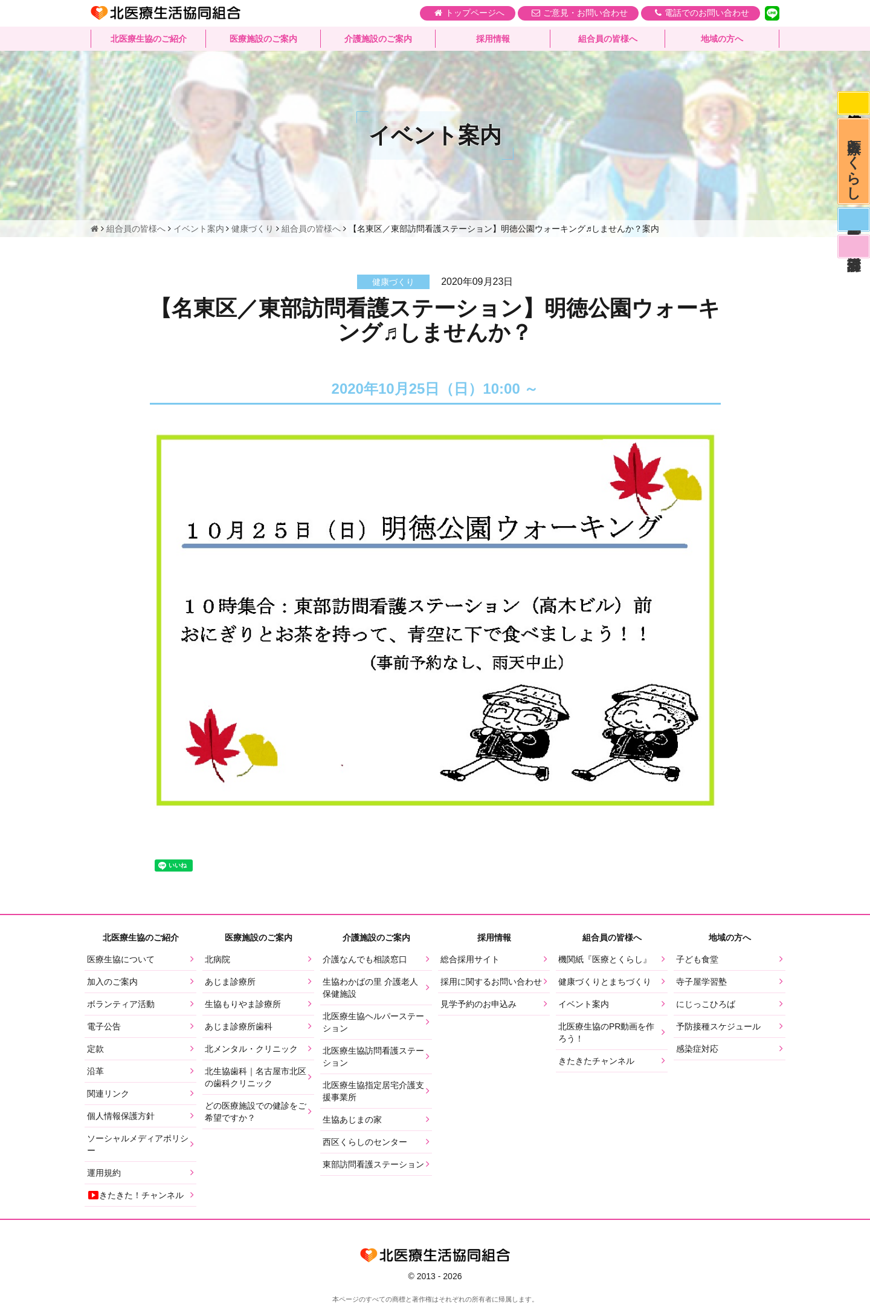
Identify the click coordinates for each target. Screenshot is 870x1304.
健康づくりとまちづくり (604, 981)
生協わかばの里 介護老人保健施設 (370, 988)
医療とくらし (853, 165)
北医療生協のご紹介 (149, 39)
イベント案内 (583, 1004)
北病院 (217, 959)
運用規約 (104, 1173)
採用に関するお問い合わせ (491, 981)
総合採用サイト (470, 959)
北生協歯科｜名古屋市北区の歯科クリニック (255, 1077)
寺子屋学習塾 (701, 981)
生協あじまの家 (352, 1119)
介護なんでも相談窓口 (365, 959)
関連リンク (108, 1093)
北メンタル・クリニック (251, 1049)
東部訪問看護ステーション (373, 1164)
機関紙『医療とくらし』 (604, 959)
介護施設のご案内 (378, 39)
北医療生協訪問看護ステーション (373, 1057)
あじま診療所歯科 (238, 1026)
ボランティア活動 (121, 1004)
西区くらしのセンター (365, 1142)
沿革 (95, 1071)
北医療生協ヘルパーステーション (373, 1022)
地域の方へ (722, 39)
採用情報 (493, 39)
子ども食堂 (697, 959)
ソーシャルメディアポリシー (137, 1144)
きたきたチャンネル (596, 1061)
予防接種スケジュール (718, 1026)
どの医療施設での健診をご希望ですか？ (255, 1112)
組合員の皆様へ (607, 39)
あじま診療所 (230, 981)
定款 (95, 1049)
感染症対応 (853, 104)
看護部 (853, 254)
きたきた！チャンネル (135, 1195)
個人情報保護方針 (121, 1116)
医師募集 (853, 226)
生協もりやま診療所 (243, 1004)
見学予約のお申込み (478, 1004)
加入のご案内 (112, 981)
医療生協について (121, 959)
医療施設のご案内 (263, 39)
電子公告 (104, 1026)
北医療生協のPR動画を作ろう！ (606, 1032)
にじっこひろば (705, 1004)
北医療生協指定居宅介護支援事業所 (373, 1091)
